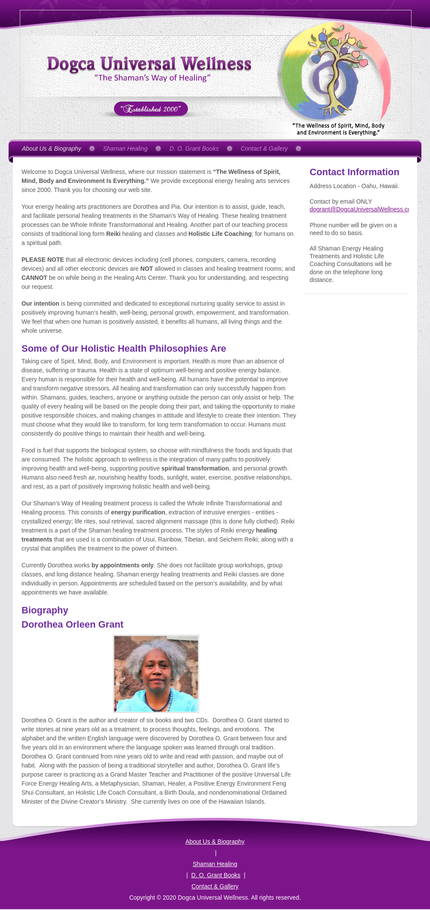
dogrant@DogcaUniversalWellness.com (363, 209)
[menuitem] (54, 148)
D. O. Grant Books (215, 875)
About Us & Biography (215, 841)
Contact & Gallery (215, 886)
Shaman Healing (215, 863)
